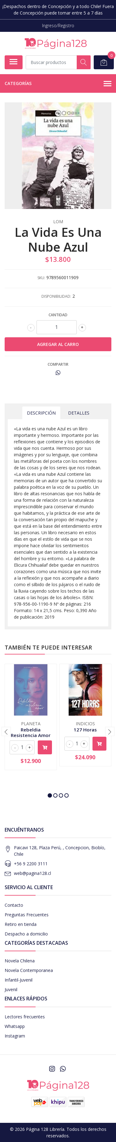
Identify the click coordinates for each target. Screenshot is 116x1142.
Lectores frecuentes (25, 1017)
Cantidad (58, 314)
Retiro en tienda (21, 924)
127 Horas (85, 730)
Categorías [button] (58, 83)
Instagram (15, 1036)
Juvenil (11, 989)
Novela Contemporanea (29, 970)
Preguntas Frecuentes (27, 915)
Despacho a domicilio (26, 934)
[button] (50, 795)
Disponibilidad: (56, 296)
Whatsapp (15, 1026)
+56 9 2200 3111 (31, 864)
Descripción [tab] (41, 413)
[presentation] (6, 731)
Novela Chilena (20, 961)
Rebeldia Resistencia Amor (30, 732)
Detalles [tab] (78, 413)
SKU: (41, 277)
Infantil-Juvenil (18, 980)
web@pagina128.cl (32, 873)
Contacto (14, 905)
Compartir (58, 364)
